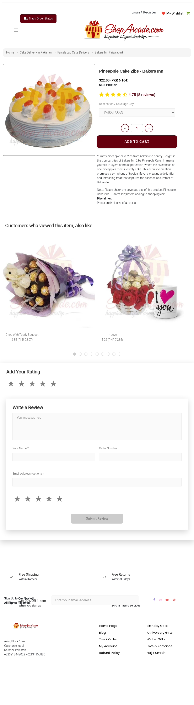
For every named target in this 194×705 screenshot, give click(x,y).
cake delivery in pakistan (36, 52)
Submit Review (97, 518)
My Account (108, 646)
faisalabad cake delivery (73, 52)
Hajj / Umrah (156, 652)
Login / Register (144, 12)
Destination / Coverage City (116, 104)
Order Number (108, 448)
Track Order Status (38, 19)
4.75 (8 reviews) (142, 94)
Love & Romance (160, 646)
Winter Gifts (156, 639)
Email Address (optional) (28, 473)
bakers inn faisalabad (109, 52)
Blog (102, 632)
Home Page (108, 626)
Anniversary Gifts (160, 632)
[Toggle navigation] (16, 30)
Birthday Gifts (157, 626)
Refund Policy (109, 652)
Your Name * (20, 448)
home (10, 52)
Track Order (108, 639)
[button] (74, 354)
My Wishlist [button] (174, 13)
